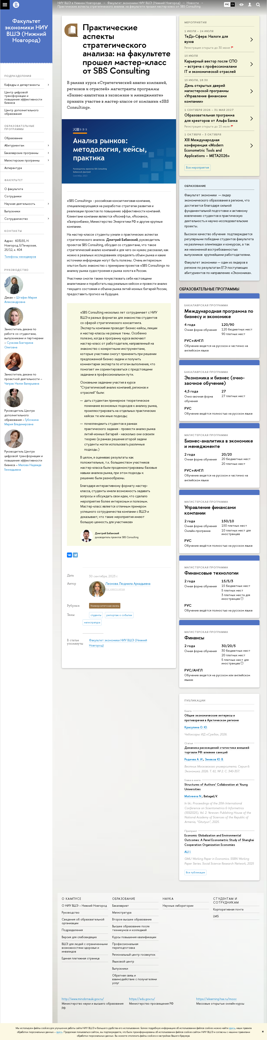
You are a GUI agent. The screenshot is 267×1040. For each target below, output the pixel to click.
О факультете (13, 189)
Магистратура (121, 912)
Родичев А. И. (193, 759)
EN (232, 4)
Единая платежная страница (80, 958)
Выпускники (12, 211)
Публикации (194, 700)
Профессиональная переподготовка (125, 946)
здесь (232, 1028)
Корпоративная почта (228, 909)
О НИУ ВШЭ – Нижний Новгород (84, 906)
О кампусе (71, 899)
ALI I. (187, 852)
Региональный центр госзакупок (133, 954)
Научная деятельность (19, 204)
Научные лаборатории (178, 906)
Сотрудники (12, 196)
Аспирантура (13, 168)
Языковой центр (123, 961)
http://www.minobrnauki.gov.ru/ (83, 999)
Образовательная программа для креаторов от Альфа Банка (211, 117)
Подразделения (72, 930)
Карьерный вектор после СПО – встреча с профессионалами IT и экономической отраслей (210, 66)
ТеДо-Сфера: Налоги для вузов (206, 39)
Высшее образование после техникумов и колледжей (131, 928)
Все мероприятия (197, 167)
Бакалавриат (120, 906)
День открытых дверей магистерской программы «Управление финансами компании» (206, 93)
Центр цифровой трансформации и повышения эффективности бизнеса (23, 97)
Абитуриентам (14, 145)
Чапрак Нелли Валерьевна (21, 383)
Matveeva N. (193, 796)
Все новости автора (115, 588)
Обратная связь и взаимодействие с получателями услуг (134, 979)
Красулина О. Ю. (195, 727)
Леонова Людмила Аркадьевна (127, 583)
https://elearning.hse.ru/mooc (216, 999)
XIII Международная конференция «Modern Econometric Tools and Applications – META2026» (207, 147)
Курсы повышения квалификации (134, 937)
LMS (216, 916)
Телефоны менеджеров (20, 257)
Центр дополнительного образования (21, 112)
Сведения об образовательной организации (83, 921)
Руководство (70, 912)
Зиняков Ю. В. (214, 759)
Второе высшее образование (132, 919)
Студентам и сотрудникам (226, 900)
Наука (168, 899)
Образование (13, 138)
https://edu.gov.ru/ (142, 999)
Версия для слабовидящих (79, 937)
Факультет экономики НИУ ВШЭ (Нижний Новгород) (26, 30)
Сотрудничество (16, 219)
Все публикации (195, 872)
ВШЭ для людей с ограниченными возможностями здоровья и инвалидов (85, 947)
